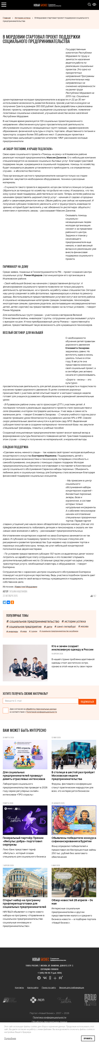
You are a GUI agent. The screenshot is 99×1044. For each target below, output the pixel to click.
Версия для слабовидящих (71, 985)
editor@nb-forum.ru (49, 967)
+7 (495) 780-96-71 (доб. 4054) (50, 970)
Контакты (19, 985)
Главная (7, 17)
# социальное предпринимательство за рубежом (58, 631)
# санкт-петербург (65, 626)
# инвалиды (12, 631)
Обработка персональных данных (49, 1019)
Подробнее (10, 1038)
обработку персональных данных (41, 707)
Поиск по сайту (49, 985)
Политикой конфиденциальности (41, 710)
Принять (88, 1038)
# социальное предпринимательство (32, 621)
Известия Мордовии (26, 586)
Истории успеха (22, 17)
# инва (23, 631)
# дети (48, 626)
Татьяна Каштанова (18, 591)
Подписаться (87, 700)
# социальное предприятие (24, 626)
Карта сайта (32, 985)
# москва (83, 626)
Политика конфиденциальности (49, 1015)
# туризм (33, 631)
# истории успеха (73, 621)
